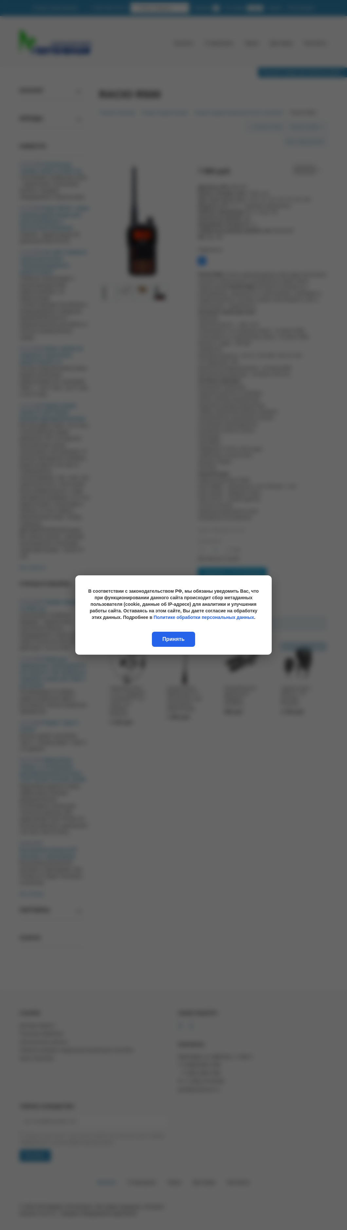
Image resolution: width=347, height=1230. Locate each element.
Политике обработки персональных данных (204, 617)
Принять (173, 639)
